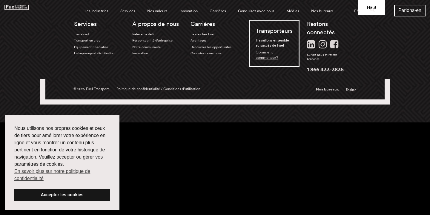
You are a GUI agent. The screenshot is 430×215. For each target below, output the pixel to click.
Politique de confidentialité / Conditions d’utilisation (158, 88)
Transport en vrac (87, 40)
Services (127, 10)
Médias (292, 10)
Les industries (96, 10)
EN (357, 10)
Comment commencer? (267, 55)
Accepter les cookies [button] (62, 194)
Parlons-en (409, 10)
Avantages (198, 40)
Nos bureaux (322, 10)
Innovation (188, 10)
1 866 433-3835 (325, 69)
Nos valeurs (157, 10)
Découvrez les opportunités (211, 46)
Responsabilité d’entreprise (152, 40)
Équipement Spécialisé (91, 46)
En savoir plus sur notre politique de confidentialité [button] (52, 175)
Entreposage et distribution (94, 53)
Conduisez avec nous (256, 10)
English (351, 89)
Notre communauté (146, 46)
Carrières (218, 10)
